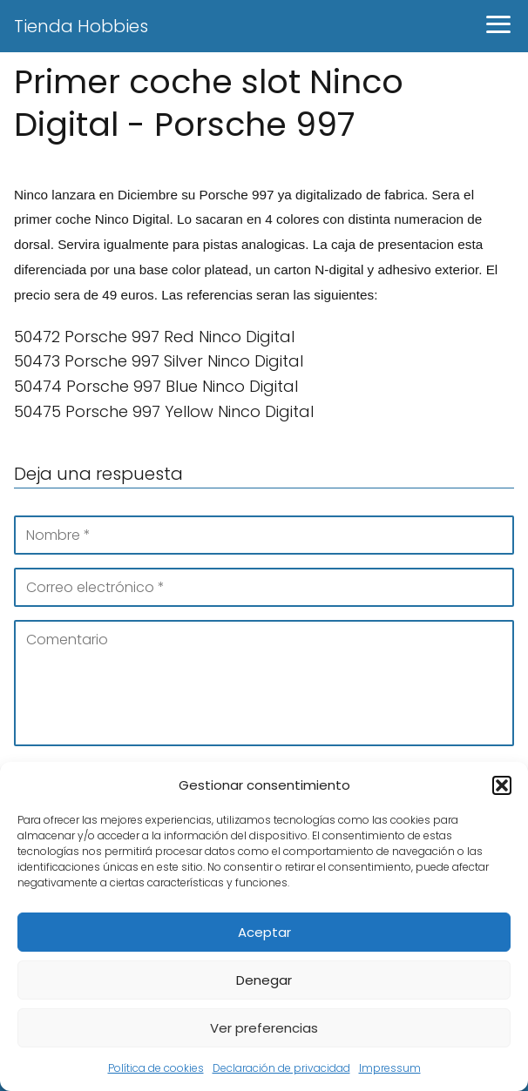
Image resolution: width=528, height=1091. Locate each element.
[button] (502, 785)
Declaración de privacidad (281, 1068)
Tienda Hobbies (81, 26)
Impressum (390, 1068)
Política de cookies (156, 1068)
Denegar (264, 980)
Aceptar (264, 932)
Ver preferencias (264, 1028)
